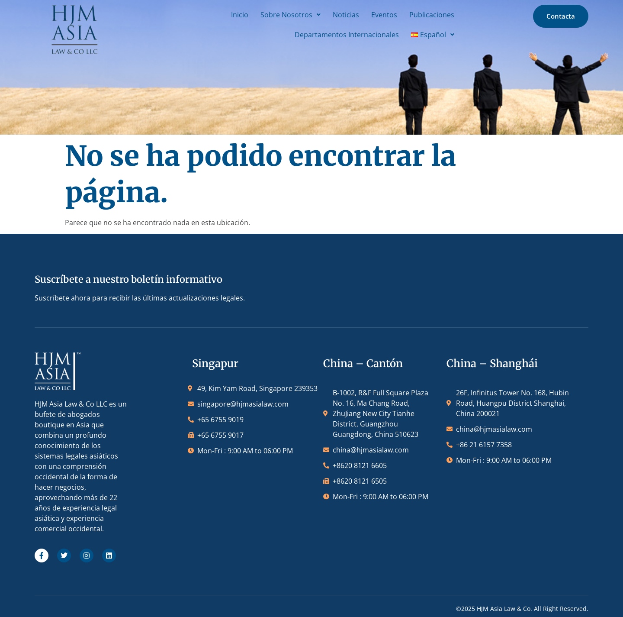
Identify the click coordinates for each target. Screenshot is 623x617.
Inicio (229, 14)
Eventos (374, 14)
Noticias (335, 14)
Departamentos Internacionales (336, 34)
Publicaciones (421, 14)
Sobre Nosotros (280, 14)
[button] (280, 14)
